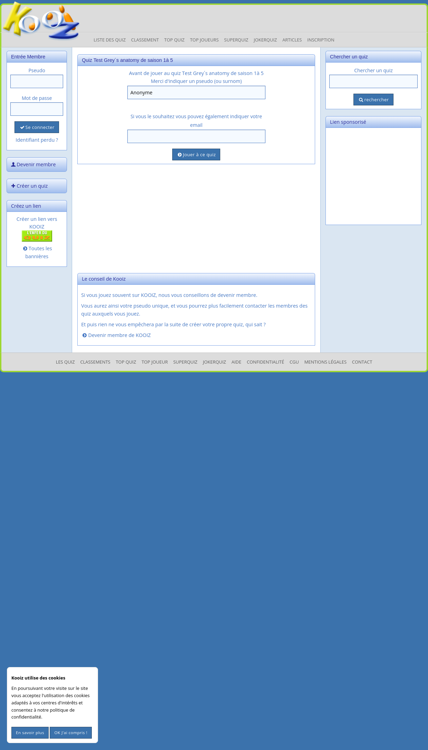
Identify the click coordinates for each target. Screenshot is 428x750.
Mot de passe (37, 98)
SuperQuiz (185, 362)
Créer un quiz (29, 185)
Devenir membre (33, 164)
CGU (294, 362)
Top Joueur (155, 362)
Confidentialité (265, 362)
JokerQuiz (265, 40)
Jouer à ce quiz (196, 154)
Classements (95, 362)
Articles (292, 40)
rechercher (373, 99)
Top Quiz (174, 40)
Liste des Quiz (110, 40)
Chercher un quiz (373, 70)
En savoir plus (30, 732)
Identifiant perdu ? (37, 140)
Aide (236, 362)
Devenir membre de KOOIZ (115, 335)
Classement (145, 40)
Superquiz (236, 40)
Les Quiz (65, 362)
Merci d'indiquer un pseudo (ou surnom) (196, 81)
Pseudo (36, 70)
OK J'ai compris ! (70, 732)
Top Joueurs (204, 40)
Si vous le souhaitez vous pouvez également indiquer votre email (196, 120)
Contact (362, 362)
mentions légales (325, 362)
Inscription (320, 40)
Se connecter (36, 127)
